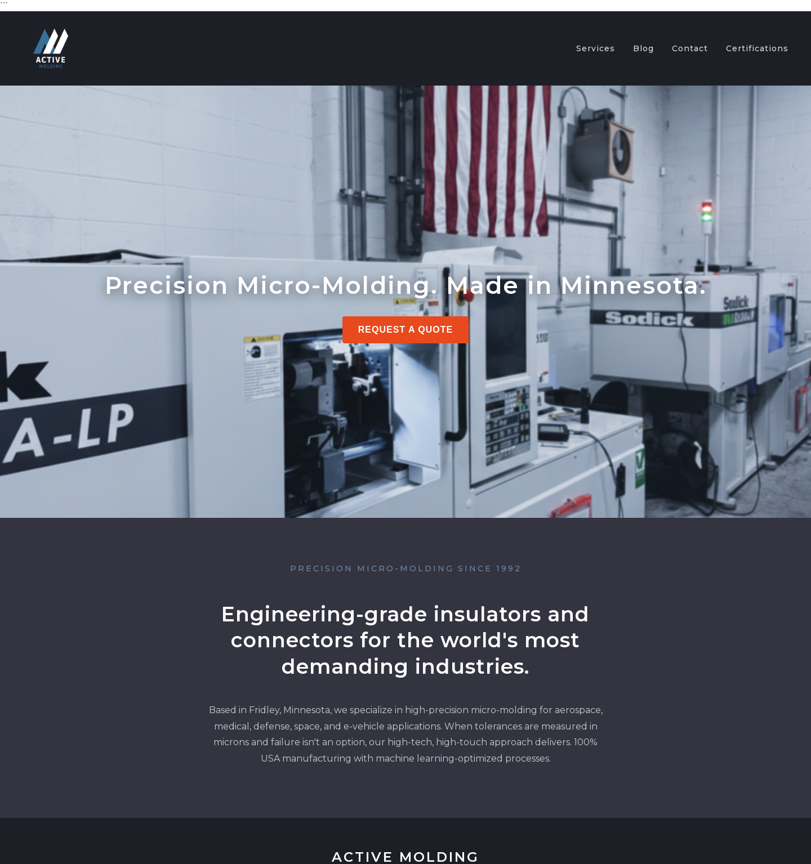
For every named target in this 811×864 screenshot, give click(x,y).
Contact (690, 48)
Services (595, 48)
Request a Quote (405, 329)
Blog (643, 48)
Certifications (757, 48)
